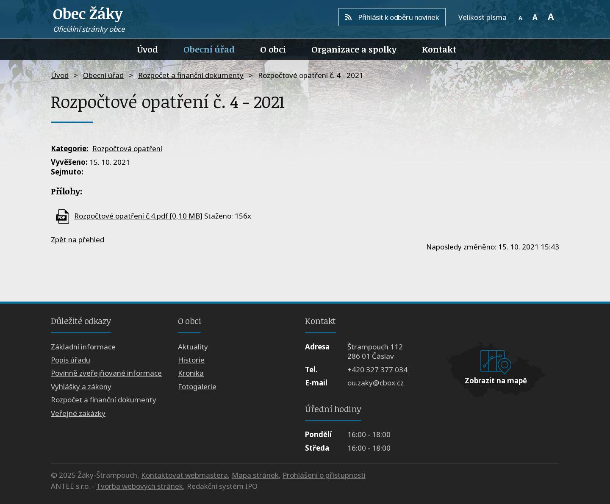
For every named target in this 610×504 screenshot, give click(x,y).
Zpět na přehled (77, 239)
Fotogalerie (197, 386)
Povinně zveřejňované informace (106, 373)
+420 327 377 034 (377, 369)
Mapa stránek (255, 475)
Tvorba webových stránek (139, 486)
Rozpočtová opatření (127, 148)
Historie (191, 360)
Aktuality (193, 347)
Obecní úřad (209, 49)
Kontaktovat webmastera (184, 475)
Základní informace (83, 347)
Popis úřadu (70, 360)
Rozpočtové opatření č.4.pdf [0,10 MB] (138, 216)
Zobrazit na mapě (496, 380)
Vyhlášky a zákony (81, 386)
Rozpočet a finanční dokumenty (191, 75)
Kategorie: (70, 148)
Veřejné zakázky (78, 413)
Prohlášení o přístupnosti (324, 475)
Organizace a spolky (353, 49)
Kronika (191, 373)
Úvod (147, 49)
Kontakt (439, 49)
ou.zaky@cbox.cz (375, 383)
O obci (273, 49)
